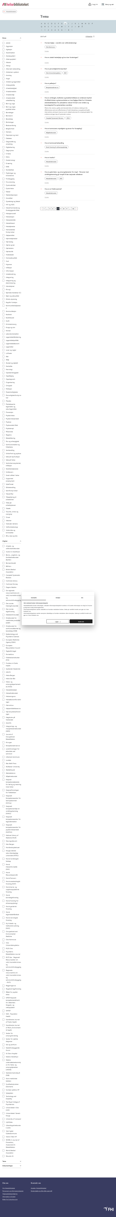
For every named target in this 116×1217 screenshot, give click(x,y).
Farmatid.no (10, 654)
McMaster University (13, 767)
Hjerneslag (9, 242)
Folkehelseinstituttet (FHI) (12, 658)
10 (63, 209)
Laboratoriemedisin (12, 334)
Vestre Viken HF (11, 1137)
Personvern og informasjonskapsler (13, 1191)
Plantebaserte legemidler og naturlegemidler (11, 406)
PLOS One (9, 948)
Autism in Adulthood (13, 552)
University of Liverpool (13, 1119)
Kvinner (8, 331)
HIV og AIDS (10, 205)
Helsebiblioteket (11, 690)
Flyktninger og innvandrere (11, 174)
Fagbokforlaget (11, 651)
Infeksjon (9, 268)
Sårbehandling (10, 487)
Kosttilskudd (10, 318)
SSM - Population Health (11, 1015)
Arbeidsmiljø (10, 95)
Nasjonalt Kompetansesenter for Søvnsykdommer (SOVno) (13, 799)
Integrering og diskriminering (11, 281)
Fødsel (8, 192)
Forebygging (10, 179)
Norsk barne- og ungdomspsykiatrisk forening (12, 889)
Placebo (8, 401)
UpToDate (9, 1122)
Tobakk (8, 508)
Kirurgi (8, 289)
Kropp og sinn (10, 327)
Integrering (9, 277)
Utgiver (4, 541)
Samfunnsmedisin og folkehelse (13, 446)
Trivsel (8, 517)
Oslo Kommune (11, 939)
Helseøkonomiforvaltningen (13, 701)
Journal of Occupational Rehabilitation (10, 736)
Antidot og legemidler (13, 82)
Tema (4, 1161)
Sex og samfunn (11, 1045)
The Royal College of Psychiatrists (13, 1103)
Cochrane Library (11, 581)
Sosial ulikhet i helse (12, 475)
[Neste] (76, 208)
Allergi (8, 66)
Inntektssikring (11, 274)
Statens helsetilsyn (12, 1057)
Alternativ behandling (13, 69)
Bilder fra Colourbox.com (10, 1199)
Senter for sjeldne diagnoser (12, 1040)
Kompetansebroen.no (13, 746)
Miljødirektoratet (11, 776)
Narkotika (9, 366)
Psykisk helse (10, 415)
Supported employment (10, 479)
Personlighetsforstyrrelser (13, 396)
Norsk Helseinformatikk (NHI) (11, 866)
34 (73, 209)
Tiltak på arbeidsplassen (11, 504)
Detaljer (47, 51)
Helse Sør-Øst (10, 679)
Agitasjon (9, 49)
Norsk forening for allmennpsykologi (12, 902)
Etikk (7, 167)
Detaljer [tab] (58, 597)
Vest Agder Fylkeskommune (11, 1132)
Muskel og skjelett (12, 363)
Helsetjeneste (10, 226)
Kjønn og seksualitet (12, 296)
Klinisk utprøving (11, 299)
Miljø (7, 360)
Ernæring (9, 163)
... (47, 209)
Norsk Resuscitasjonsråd (12, 873)
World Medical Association (10, 1151)
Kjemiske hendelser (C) (13, 293)
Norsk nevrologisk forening (12, 919)
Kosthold (9, 314)
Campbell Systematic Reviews (13, 576)
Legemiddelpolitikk (12, 340)
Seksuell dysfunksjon (13, 457)
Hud (7, 261)
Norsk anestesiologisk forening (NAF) (13, 882)
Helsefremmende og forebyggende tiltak (13, 209)
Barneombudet (11, 563)
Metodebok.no (10, 773)
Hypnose (9, 264)
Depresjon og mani (12, 135)
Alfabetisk (89, 36)
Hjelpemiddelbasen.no (13, 708)
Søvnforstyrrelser (12, 491)
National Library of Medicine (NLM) (12, 836)
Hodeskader (10, 255)
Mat (7, 356)
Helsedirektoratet (12, 693)
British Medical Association (11, 570)
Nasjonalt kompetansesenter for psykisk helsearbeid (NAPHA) (13, 828)
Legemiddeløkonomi (12, 344)
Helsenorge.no (11, 696)
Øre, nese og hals (11, 536)
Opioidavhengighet (12, 373)
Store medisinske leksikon (11, 1079)
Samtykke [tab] (34, 597)
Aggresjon (9, 46)
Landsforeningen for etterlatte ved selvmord (12, 751)
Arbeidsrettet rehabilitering (10, 99)
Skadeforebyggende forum (12, 1049)
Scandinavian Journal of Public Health (13, 1020)
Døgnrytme (10, 150)
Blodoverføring (11, 125)
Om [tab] (82, 597)
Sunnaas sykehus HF (12, 1090)
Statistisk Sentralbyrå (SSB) (13, 1074)
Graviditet (9, 198)
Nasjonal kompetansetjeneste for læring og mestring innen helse (13, 783)
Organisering (10, 382)
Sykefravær (10, 484)
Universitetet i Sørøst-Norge (13, 1114)
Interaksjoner (10, 286)
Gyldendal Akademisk (13, 669)
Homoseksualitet (11, 258)
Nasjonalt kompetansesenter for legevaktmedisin (13, 819)
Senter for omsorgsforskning (12, 1034)
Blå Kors (8, 566)
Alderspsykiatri (11, 59)
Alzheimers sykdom (12, 72)
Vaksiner (9, 520)
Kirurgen (9, 742)
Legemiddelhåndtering (13, 337)
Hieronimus (10, 705)
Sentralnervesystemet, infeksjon (13, 464)
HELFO (8, 672)
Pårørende (9, 432)
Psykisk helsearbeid (12, 419)
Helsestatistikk (10, 220)
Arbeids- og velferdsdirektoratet (12, 547)
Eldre (8, 157)
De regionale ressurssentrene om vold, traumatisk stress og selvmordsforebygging (13, 595)
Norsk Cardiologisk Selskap (12, 860)
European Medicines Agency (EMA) (12, 641)
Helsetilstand (10, 223)
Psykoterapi (10, 428)
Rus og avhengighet (12, 441)
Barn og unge (10, 104)
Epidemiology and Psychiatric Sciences (12, 635)
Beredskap (9, 119)
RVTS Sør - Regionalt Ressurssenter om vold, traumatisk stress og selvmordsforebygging (13, 962)
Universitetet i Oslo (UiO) (12, 1109)
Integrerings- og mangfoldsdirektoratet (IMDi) (13, 728)
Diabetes (9, 138)
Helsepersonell (11, 213)
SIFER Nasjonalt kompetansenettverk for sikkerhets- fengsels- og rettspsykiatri (13, 1002)
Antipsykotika (10, 85)
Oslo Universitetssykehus (12, 944)
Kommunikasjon (11, 311)
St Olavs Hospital (11, 1053)
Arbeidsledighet (11, 88)
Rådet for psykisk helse (11, 993)
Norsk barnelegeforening (12, 896)
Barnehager (10, 112)
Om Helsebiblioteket (8, 1188)
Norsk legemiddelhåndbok (12, 913)
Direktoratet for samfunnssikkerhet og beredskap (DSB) (13, 628)
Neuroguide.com (11, 841)
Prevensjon (9, 412)
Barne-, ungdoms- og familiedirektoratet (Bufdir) (13, 557)
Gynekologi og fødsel (13, 201)
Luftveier (9, 353)
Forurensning (10, 182)
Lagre (57, 621)
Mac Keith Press (11, 763)
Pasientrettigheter (12, 392)
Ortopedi (9, 386)
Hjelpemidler (10, 235)
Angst (8, 78)
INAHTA (8, 723)
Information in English (8, 1197)
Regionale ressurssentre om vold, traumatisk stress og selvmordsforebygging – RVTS (13, 976)
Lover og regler (11, 350)
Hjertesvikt (9, 251)
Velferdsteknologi (12, 527)
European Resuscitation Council (13, 646)
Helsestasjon (10, 217)
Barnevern (9, 116)
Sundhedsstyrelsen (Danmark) (12, 1085)
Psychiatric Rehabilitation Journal (13, 953)
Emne (4, 38)
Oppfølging (10, 376)
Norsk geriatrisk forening (11, 907)
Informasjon (10, 271)
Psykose (8, 422)
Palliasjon (9, 389)
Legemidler (9, 347)
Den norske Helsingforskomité (12, 604)
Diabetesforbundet (12, 615)
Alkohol (8, 62)
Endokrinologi (10, 160)
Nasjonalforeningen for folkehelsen (12, 791)
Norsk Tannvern (11, 878)
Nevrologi (9, 369)
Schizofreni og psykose (13, 453)
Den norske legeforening (10, 610)
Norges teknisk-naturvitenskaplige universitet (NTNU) (12, 853)
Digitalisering (10, 147)
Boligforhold (10, 129)
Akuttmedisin (10, 53)
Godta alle (81, 621)
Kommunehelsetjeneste (13, 307)
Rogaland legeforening (13, 989)
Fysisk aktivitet (11, 185)
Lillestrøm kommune (12, 757)
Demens (8, 132)
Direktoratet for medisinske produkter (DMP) (13, 620)
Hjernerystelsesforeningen (13, 713)
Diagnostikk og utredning (11, 143)
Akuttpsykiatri (10, 56)
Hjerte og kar (10, 245)
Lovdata (8, 760)
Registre (9, 435)
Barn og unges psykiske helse (10, 108)
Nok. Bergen (10, 844)
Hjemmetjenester (11, 238)
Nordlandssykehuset (12, 847)
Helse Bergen (10, 675)
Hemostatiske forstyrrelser (10, 231)
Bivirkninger (10, 122)
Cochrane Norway (12, 584)
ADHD (8, 43)
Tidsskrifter (9, 494)
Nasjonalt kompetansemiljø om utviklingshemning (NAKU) (13, 809)
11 (66, 209)
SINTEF (8, 1011)
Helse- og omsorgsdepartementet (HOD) (13, 684)
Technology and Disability (11, 1097)
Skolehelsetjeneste (12, 469)
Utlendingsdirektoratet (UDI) (13, 1126)
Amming (9, 75)
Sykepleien (9, 1093)
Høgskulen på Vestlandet (10, 718)
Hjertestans (10, 248)
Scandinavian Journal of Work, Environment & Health (13, 1027)
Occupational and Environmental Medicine (11, 933)
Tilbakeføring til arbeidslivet (11, 498)
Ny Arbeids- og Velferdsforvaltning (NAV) (12, 925)
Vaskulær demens (12, 524)
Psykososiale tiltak (12, 425)
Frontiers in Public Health (12, 664)
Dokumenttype (7, 1166)
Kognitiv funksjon (11, 302)
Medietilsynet (10, 770)
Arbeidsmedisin (11, 91)
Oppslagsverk (10, 379)
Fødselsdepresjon (11, 195)
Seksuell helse (10, 460)
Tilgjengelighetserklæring (9, 1194)
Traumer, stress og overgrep (12, 513)
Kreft (7, 321)
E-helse (8, 154)
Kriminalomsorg (11, 324)
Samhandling (10, 450)
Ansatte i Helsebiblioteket (38, 1188)
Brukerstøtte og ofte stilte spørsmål (41, 1191)
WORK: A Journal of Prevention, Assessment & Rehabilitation (12, 1143)
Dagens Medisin (11, 587)
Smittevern (9, 472)
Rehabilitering (10, 438)
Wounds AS (9, 1156)
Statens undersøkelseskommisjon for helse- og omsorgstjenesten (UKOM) (13, 1065)
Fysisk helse (10, 188)
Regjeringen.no (11, 986)
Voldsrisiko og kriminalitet (10, 531)
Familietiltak (10, 170)
